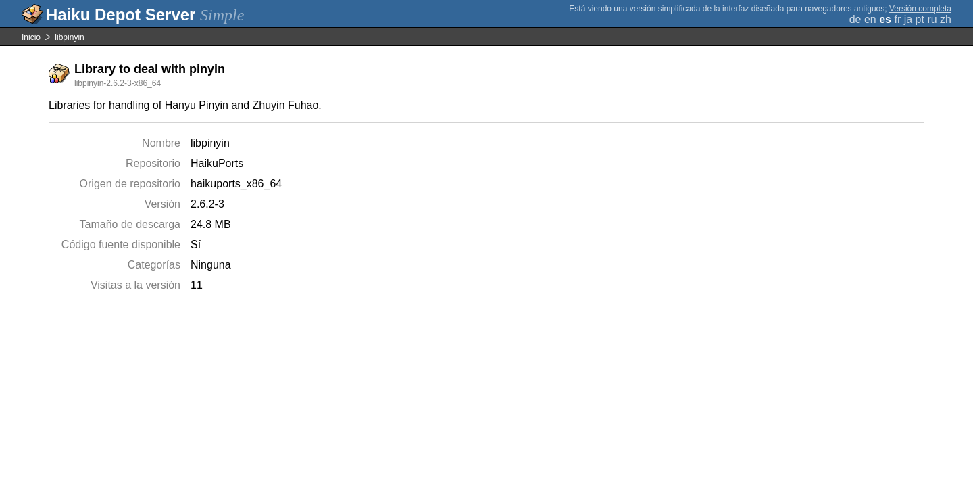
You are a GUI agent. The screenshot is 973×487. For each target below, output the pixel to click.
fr (897, 19)
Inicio (31, 37)
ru (932, 19)
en (870, 19)
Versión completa (920, 9)
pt (920, 19)
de (855, 19)
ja (908, 19)
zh (945, 19)
